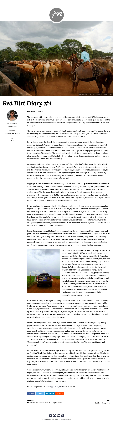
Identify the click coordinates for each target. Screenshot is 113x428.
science (14, 133)
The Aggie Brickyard (54, 386)
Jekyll (62, 419)
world (18, 133)
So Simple (68, 419)
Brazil (12, 140)
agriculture (8, 133)
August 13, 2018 (12, 126)
